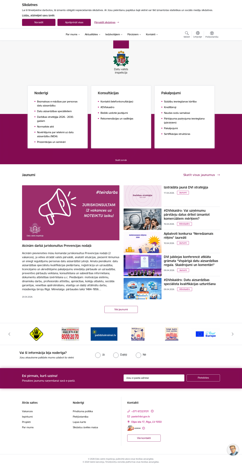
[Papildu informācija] (152, 411)
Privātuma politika (83, 411)
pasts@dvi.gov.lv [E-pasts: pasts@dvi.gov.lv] (140, 416)
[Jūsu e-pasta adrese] (154, 377)
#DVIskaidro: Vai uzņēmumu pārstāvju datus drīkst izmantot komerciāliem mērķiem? (187, 215)
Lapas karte (79, 422)
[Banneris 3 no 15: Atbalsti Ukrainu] (104, 333)
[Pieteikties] (203, 377)
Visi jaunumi (121, 309)
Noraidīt (38, 22)
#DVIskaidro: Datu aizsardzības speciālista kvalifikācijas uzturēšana (190, 282)
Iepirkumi (27, 416)
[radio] (100, 355)
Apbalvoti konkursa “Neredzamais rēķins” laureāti (188, 236)
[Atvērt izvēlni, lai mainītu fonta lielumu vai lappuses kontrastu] (212, 35)
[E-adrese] (134, 428)
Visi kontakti (144, 438)
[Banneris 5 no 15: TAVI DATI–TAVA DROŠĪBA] (171, 333)
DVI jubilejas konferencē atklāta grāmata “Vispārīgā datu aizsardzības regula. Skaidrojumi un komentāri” (191, 261)
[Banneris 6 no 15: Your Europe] (205, 333)
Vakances (27, 411)
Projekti (26, 422)
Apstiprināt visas (74, 22)
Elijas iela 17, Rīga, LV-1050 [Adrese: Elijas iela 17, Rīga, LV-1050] (146, 421)
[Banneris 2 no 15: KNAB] (70, 333)
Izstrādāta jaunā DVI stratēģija (186, 187)
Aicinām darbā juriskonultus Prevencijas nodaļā (56, 246)
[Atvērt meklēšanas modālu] (187, 35)
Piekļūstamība (80, 416)
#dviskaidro (184, 224)
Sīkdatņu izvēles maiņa (85, 427)
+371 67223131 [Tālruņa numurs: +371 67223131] (140, 411)
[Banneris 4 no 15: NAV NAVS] (138, 333)
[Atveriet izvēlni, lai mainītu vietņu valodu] (198, 35)
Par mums (28, 427)
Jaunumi (183, 192)
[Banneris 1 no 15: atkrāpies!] (36, 333)
